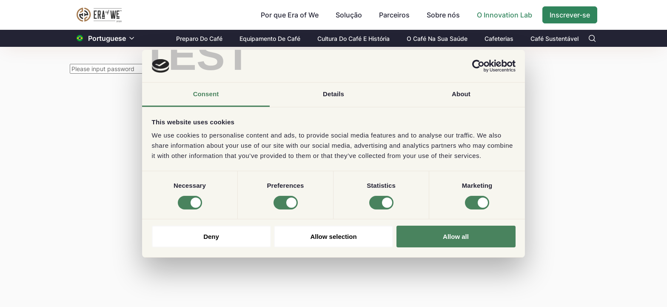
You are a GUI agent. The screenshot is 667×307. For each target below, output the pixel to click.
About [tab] (461, 94)
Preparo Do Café (199, 38)
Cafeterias (499, 38)
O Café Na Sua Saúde (437, 38)
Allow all (456, 236)
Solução (349, 15)
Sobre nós (443, 15)
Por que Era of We (290, 15)
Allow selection (333, 236)
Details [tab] (333, 94)
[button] (132, 38)
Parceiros (394, 15)
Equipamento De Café (269, 38)
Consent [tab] (206, 94)
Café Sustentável (554, 38)
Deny (211, 236)
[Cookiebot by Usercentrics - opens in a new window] (478, 66)
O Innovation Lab (504, 15)
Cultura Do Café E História (353, 38)
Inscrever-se (570, 15)
